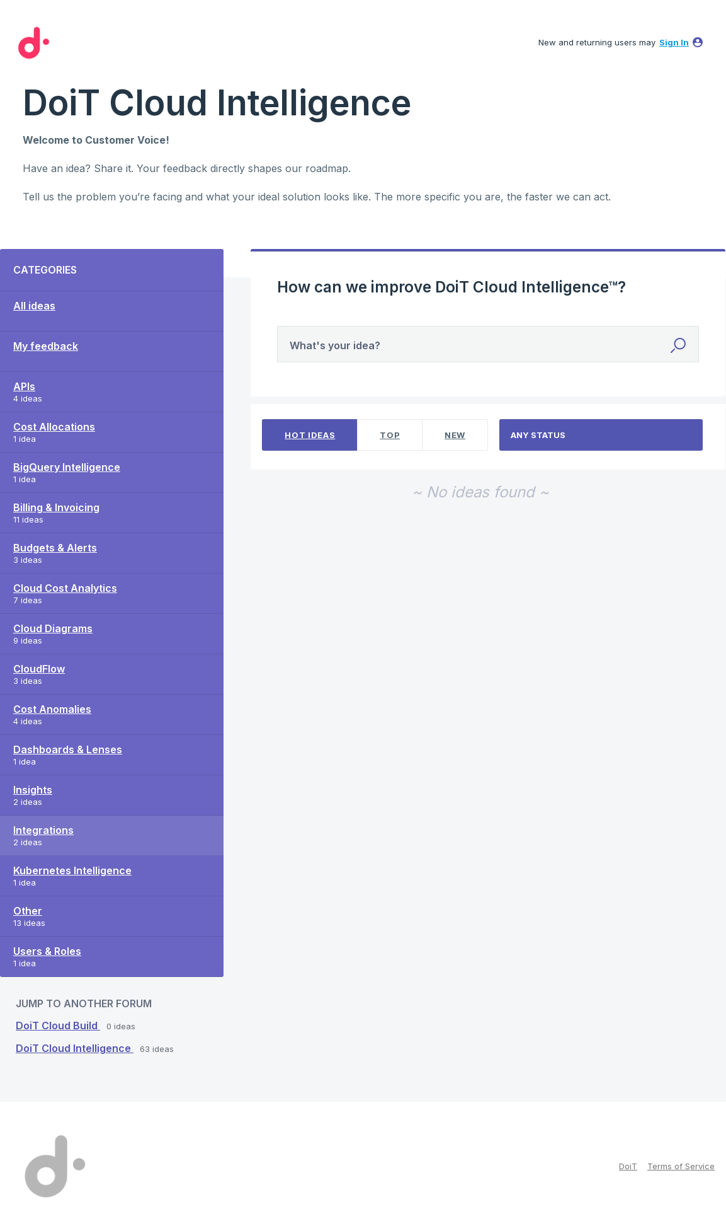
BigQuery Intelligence (66, 467)
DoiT (628, 1166)
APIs (24, 386)
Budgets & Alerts (55, 547)
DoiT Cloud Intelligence (74, 1048)
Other (27, 910)
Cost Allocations (54, 426)
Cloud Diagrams (53, 628)
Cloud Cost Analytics (65, 588)
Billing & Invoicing (56, 507)
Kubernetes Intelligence (72, 870)
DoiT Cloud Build (58, 1025)
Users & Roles (47, 951)
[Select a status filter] (602, 435)
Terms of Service (681, 1166)
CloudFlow (39, 668)
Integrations (43, 830)
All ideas (34, 305)
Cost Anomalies (52, 709)
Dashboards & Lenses (67, 749)
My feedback (45, 346)
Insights (32, 789)
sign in (674, 42)
